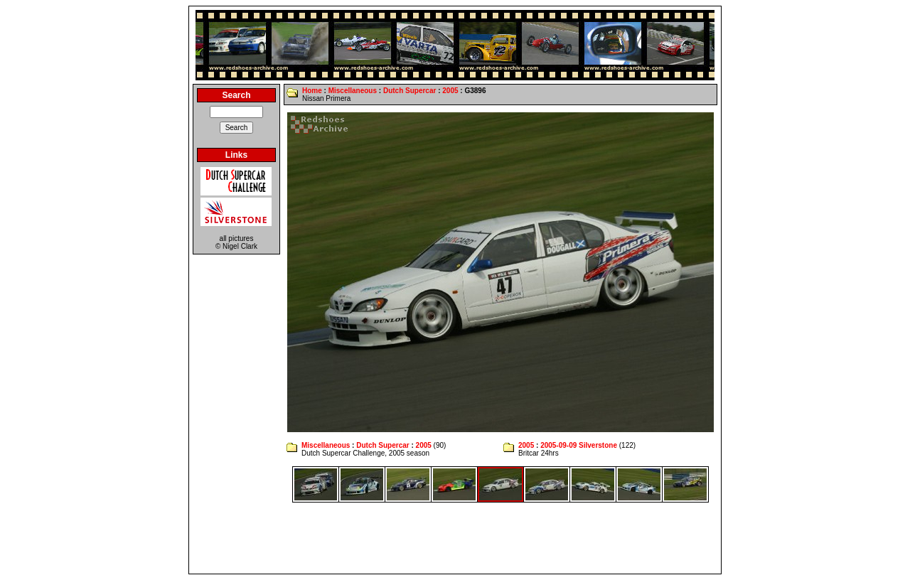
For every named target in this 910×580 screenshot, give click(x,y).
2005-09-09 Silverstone (578, 445)
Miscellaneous (352, 91)
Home (312, 91)
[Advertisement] (455, 538)
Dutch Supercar (409, 91)
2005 (450, 91)
